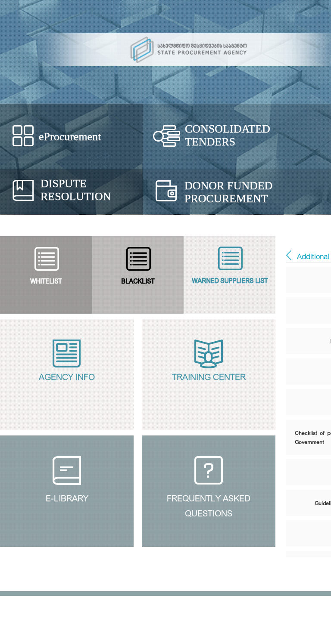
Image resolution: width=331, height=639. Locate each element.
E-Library (67, 497)
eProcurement (70, 136)
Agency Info (67, 375)
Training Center (209, 375)
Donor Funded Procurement (228, 192)
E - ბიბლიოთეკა (288, 255)
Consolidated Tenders (227, 135)
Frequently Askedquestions (208, 504)
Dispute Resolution (76, 190)
